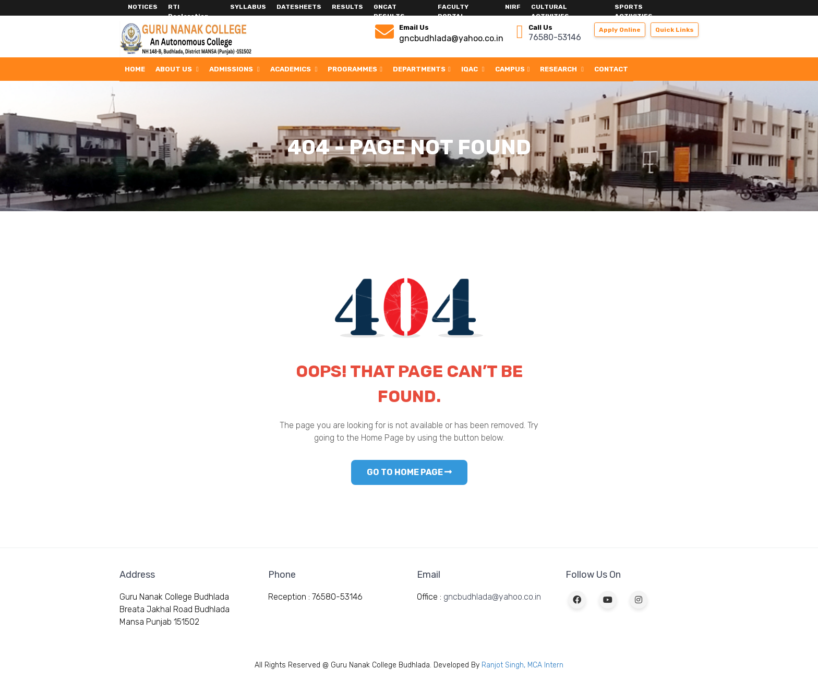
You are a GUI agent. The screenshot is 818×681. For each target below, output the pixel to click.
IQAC (473, 69)
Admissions (234, 69)
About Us (177, 69)
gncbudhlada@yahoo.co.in (492, 597)
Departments (422, 69)
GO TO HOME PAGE (409, 472)
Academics (294, 69)
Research (562, 69)
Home (135, 69)
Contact (611, 69)
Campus (512, 69)
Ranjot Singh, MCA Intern (522, 665)
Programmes (355, 69)
